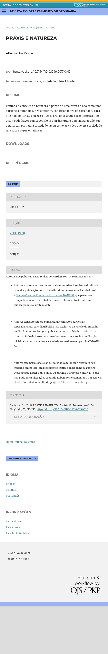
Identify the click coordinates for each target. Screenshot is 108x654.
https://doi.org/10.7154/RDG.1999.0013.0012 (41, 71)
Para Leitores (14, 569)
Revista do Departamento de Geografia (43, 11)
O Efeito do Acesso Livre (71, 430)
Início (10, 27)
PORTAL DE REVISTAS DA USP (21, 5)
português (12, 543)
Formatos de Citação (28, 464)
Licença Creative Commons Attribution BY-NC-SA (45, 343)
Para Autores (14, 575)
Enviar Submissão (22, 506)
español (11, 538)
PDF (14, 232)
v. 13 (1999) (36, 27)
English (10, 532)
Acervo (22, 27)
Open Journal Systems (20, 490)
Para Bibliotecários (17, 581)
